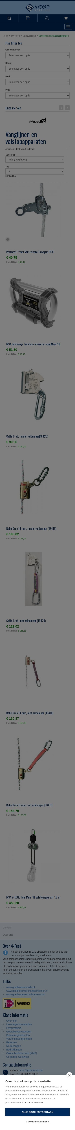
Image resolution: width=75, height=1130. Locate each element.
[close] (69, 1075)
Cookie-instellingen (37, 1121)
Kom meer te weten (32, 1102)
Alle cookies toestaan (37, 1112)
